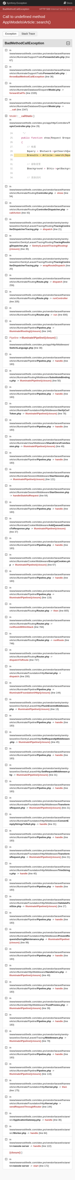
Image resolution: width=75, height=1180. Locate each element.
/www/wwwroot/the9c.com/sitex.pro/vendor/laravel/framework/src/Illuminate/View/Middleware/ (39, 443)
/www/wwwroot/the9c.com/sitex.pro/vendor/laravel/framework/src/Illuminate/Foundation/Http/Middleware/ (39, 410)
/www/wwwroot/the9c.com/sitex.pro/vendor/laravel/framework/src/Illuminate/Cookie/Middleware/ (39, 525)
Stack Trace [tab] (28, 33)
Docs (68, 3)
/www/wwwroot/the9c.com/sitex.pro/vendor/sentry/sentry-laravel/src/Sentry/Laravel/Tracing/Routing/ (39, 226)
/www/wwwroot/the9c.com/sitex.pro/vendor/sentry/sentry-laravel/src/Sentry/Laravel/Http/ (39, 706)
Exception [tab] (10, 33)
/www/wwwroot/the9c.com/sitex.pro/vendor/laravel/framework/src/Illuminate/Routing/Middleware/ (39, 377)
